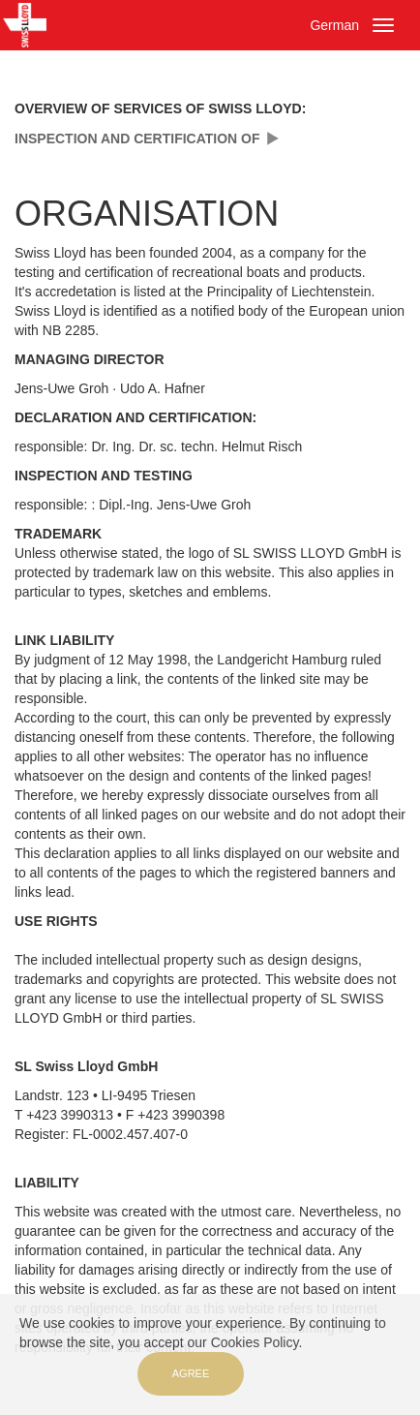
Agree (191, 1373)
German (334, 25)
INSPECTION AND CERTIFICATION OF (137, 138)
